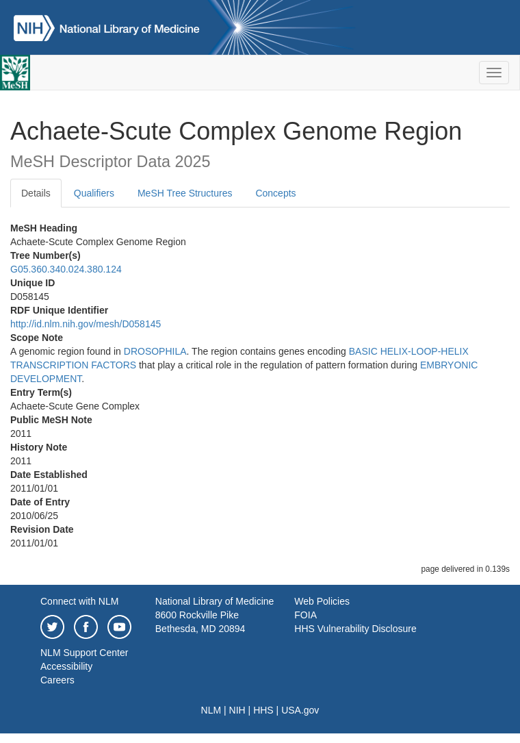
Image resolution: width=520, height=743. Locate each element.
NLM (211, 710)
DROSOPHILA (155, 351)
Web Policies (322, 601)
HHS (263, 710)
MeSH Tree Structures (185, 193)
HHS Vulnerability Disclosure (355, 628)
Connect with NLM (79, 601)
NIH (237, 710)
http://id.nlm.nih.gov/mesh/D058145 (85, 323)
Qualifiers (94, 193)
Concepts (275, 193)
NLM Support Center (84, 652)
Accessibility (66, 666)
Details (36, 193)
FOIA (305, 614)
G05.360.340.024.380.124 (66, 269)
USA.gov (300, 710)
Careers (57, 680)
